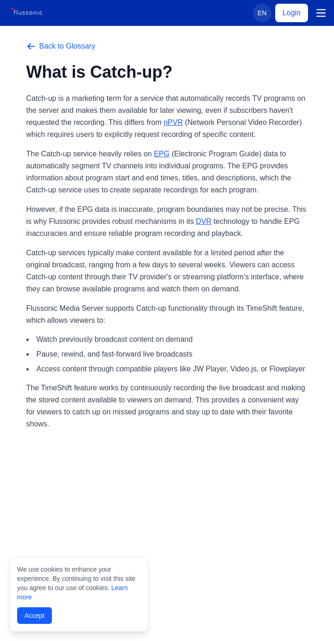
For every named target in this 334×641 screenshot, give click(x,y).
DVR (204, 221)
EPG (162, 154)
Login (292, 13)
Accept (34, 615)
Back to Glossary (60, 46)
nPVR (173, 122)
